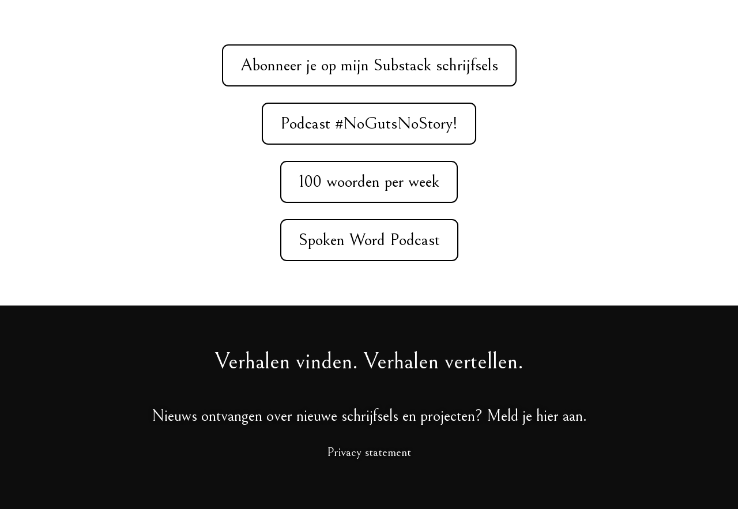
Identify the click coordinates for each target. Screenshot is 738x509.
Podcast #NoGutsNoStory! (369, 123)
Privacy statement (369, 452)
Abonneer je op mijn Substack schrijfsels (369, 65)
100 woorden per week (369, 181)
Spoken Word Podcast (369, 240)
